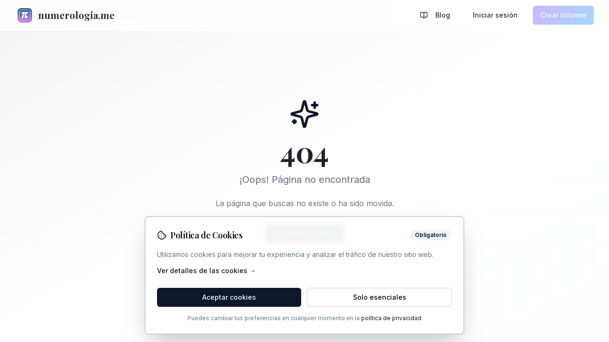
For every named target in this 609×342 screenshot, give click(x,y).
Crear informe (563, 15)
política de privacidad (391, 318)
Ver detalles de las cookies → (206, 270)
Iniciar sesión (495, 15)
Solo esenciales (379, 297)
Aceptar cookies (229, 297)
